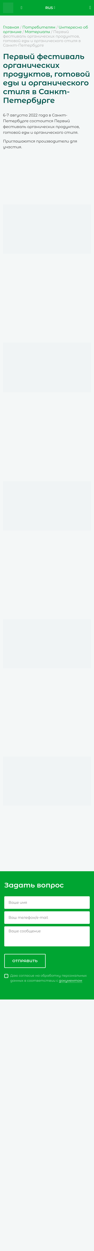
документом (70, 980)
